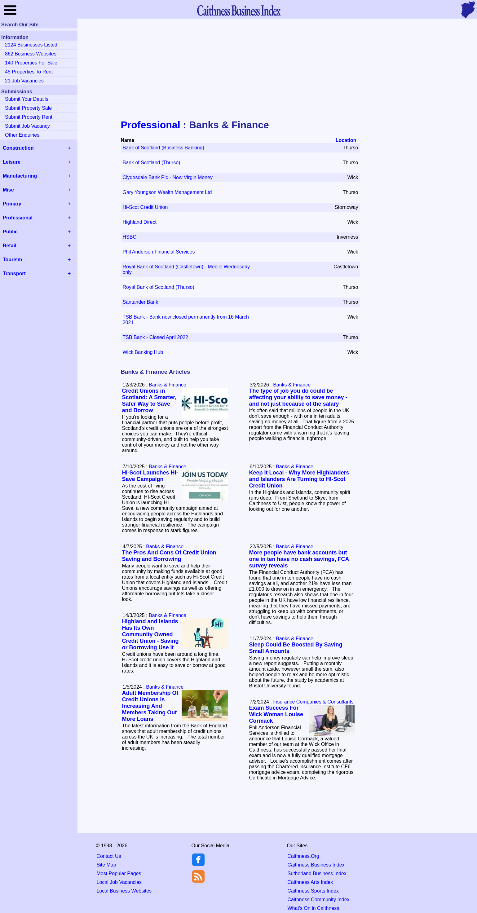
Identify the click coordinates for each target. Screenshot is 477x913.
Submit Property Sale (28, 108)
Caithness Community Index (319, 899)
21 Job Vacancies (24, 80)
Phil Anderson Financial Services (159, 251)
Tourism (12, 259)
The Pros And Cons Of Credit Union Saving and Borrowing (169, 555)
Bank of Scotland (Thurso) (151, 162)
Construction (18, 148)
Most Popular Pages (119, 873)
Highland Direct (140, 222)
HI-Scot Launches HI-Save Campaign (150, 476)
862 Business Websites (30, 53)
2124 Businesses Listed (31, 44)
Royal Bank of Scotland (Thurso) (158, 287)
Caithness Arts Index (310, 882)
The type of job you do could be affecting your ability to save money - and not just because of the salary (298, 397)
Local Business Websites (124, 890)
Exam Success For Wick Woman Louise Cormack (276, 714)
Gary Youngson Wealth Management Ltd (167, 192)
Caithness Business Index (316, 864)
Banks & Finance (167, 384)
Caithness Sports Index (313, 890)
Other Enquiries (22, 135)
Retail (9, 245)
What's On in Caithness (313, 908)
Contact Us (109, 856)
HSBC (129, 237)
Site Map (106, 864)
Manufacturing (20, 176)
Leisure (11, 162)
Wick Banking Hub (143, 352)
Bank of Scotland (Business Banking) (163, 147)
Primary (12, 203)
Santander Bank (140, 302)
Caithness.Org (303, 856)
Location (346, 140)
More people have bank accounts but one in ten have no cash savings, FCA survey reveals (299, 559)
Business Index (238, 10)
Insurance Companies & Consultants (313, 701)
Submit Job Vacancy (27, 126)
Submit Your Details (26, 99)
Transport (14, 273)
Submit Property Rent (28, 117)
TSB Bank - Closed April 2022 (155, 337)
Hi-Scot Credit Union (145, 207)
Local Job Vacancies (119, 882)
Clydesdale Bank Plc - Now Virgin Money (168, 177)
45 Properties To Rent (29, 71)
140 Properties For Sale (31, 62)
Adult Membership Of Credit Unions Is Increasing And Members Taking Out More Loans (150, 706)
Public (10, 231)
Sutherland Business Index (317, 873)
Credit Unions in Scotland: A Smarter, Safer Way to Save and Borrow (149, 400)
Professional (150, 124)
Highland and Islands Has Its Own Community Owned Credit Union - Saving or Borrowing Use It (150, 634)
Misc (8, 189)
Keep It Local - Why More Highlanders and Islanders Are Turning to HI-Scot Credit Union (299, 479)
